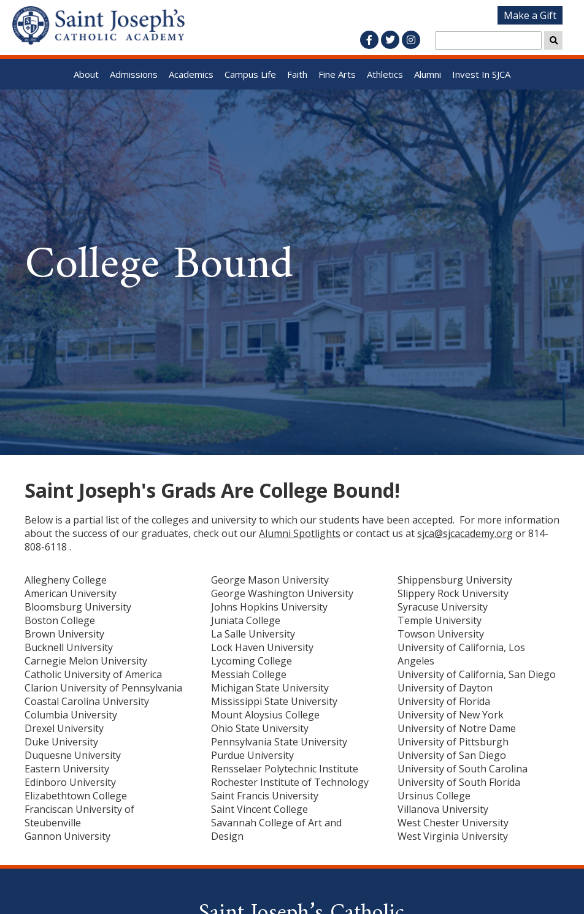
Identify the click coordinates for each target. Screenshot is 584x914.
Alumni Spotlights (299, 533)
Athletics (385, 74)
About (86, 74)
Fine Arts (337, 74)
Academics (191, 74)
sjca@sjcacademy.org (465, 533)
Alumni (427, 74)
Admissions (134, 74)
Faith (297, 74)
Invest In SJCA (481, 74)
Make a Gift (530, 15)
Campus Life (250, 74)
